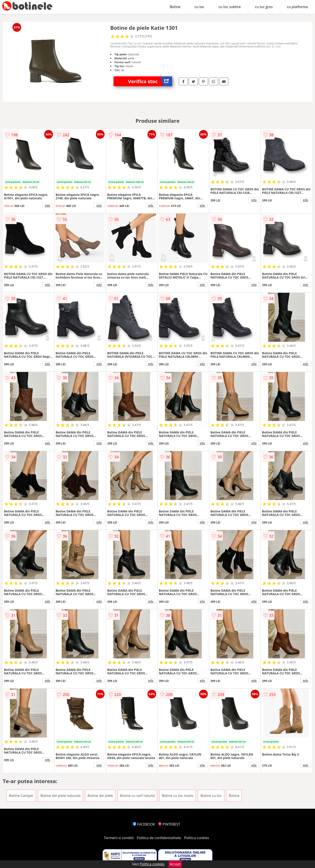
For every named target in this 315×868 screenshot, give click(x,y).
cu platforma (297, 6)
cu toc (200, 6)
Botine (175, 6)
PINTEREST (169, 824)
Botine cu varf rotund (137, 795)
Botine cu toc (211, 795)
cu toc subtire (230, 6)
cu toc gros (264, 6)
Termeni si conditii (119, 837)
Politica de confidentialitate (159, 837)
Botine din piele (100, 795)
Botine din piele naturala (60, 795)
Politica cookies (196, 837)
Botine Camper (21, 795)
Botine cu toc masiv (177, 795)
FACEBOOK (144, 824)
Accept (175, 864)
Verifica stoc (150, 81)
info (47, 205)
